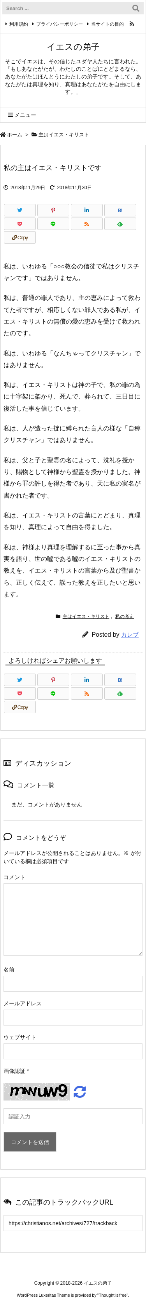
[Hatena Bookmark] (120, 210)
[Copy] (20, 237)
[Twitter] (20, 210)
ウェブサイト (20, 1037)
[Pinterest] (53, 210)
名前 (9, 969)
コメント (14, 877)
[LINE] (53, 224)
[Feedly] (120, 224)
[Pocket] (20, 224)
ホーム (14, 135)
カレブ (130, 634)
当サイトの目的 (107, 24)
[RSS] (87, 224)
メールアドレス (23, 1003)
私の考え (124, 616)
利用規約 (18, 24)
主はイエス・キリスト (64, 135)
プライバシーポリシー (59, 24)
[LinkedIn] (87, 210)
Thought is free (113, 1295)
